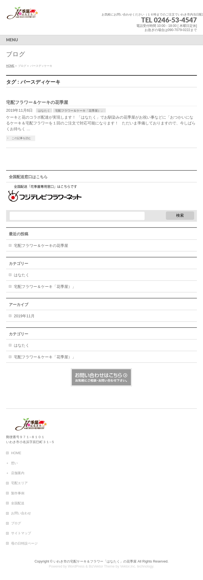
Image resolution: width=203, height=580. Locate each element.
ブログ (16, 523)
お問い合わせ (21, 513)
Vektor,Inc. (128, 566)
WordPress (76, 566)
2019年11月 (24, 316)
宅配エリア (19, 483)
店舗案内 (17, 473)
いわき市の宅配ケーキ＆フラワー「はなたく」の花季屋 (95, 561)
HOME (16, 453)
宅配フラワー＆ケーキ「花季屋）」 (79, 110)
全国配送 (17, 503)
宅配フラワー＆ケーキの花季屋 (37, 102)
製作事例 (17, 493)
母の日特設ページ (24, 543)
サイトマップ (21, 533)
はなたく (44, 110)
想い (14, 463)
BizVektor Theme (102, 566)
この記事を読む (21, 138)
